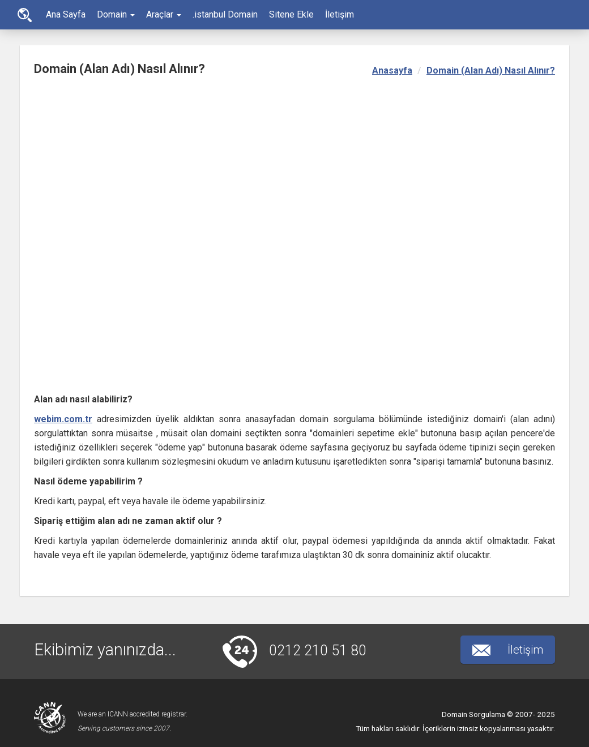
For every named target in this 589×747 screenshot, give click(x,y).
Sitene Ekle (291, 14)
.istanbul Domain (225, 14)
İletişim (339, 14)
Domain (116, 14)
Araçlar (163, 14)
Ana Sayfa (25, 15)
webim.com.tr (63, 419)
